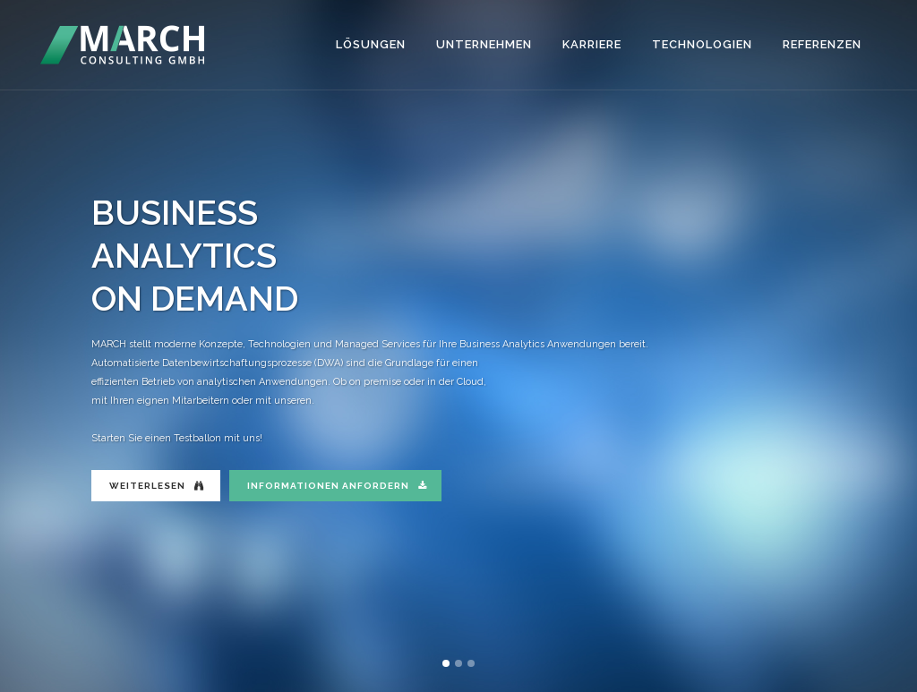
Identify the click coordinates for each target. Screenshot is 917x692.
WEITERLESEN (156, 486)
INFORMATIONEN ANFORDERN (337, 486)
